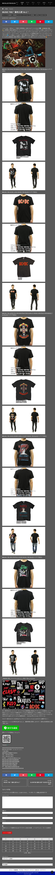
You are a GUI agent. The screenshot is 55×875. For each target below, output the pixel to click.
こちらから (32, 678)
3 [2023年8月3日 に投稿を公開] (27, 841)
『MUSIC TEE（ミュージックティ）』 (12, 678)
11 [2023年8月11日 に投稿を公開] (34, 843)
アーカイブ (4, 862)
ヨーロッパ (20, 15)
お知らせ (44, 3)
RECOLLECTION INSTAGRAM (10, 761)
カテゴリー (5, 856)
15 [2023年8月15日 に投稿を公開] (13, 846)
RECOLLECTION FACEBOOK (10, 759)
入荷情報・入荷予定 (34, 15)
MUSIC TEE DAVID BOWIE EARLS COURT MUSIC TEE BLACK (20, 436)
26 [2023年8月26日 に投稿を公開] (42, 848)
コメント (5, 795)
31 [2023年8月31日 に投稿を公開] (27, 850)
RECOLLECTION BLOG (9, 3)
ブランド (33, 3)
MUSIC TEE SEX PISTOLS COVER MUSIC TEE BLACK (18, 557)
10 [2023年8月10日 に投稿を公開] (27, 843)
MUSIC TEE (43, 15)
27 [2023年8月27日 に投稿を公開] (49, 848)
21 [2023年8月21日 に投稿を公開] (6, 848)
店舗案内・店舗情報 (12, 15)
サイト (4, 821)
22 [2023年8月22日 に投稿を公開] (13, 848)
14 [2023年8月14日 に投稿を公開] (6, 846)
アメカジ (27, 15)
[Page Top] (52, 872)
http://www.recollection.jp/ (12, 766)
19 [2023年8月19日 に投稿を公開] (42, 846)
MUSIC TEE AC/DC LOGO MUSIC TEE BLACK (16, 192)
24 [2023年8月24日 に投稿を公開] (27, 848)
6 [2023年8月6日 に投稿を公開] (49, 841)
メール (4, 815)
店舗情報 (22, 3)
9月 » (29, 852)
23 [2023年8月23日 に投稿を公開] (20, 848)
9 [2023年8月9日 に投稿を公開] (20, 843)
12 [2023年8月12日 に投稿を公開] (42, 843)
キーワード (50, 3)
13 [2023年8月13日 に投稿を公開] (49, 843)
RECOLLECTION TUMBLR (9, 765)
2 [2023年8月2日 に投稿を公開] (20, 841)
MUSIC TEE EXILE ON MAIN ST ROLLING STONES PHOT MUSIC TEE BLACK (25, 69)
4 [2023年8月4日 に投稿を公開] (34, 841)
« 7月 (25, 852)
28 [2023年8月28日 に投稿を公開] (6, 850)
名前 (4, 810)
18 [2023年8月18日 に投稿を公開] (34, 846)
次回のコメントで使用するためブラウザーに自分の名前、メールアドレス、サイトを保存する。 (26, 828)
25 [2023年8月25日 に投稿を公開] (34, 848)
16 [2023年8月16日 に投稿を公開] (20, 846)
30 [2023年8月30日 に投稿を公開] (20, 850)
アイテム (27, 3)
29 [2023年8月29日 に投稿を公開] (13, 850)
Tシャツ (4, 15)
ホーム (17, 3)
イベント (38, 3)
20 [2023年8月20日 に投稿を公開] (49, 846)
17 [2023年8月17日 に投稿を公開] (27, 846)
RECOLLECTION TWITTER (9, 763)
